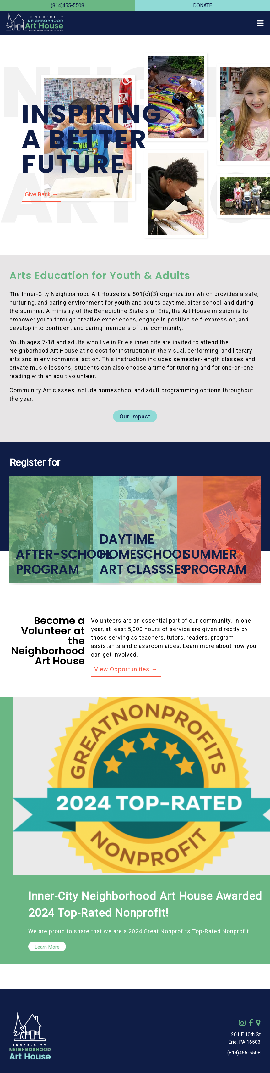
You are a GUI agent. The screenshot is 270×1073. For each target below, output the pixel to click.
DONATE (202, 5)
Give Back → (41, 194)
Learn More (47, 947)
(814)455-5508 (67, 5)
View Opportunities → (126, 669)
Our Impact (135, 416)
